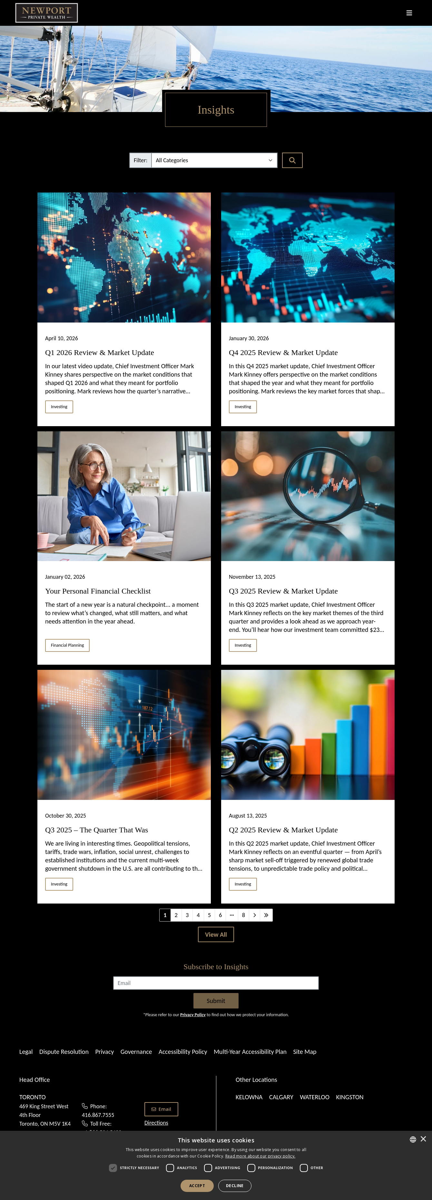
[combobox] (413, 1139)
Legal (26, 1051)
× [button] (423, 1139)
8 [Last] (243, 915)
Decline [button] (235, 1185)
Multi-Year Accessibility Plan (250, 1051)
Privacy (104, 1051)
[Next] (254, 915)
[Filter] (214, 160)
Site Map (305, 1051)
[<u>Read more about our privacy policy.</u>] (260, 1156)
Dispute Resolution (64, 1051)
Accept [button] (197, 1185)
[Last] (266, 915)
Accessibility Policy (183, 1051)
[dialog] (216, 1165)
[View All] (216, 934)
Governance (136, 1051)
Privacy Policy (193, 1014)
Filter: (140, 160)
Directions (156, 1122)
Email (161, 1109)
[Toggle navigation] (409, 13)
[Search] (292, 160)
